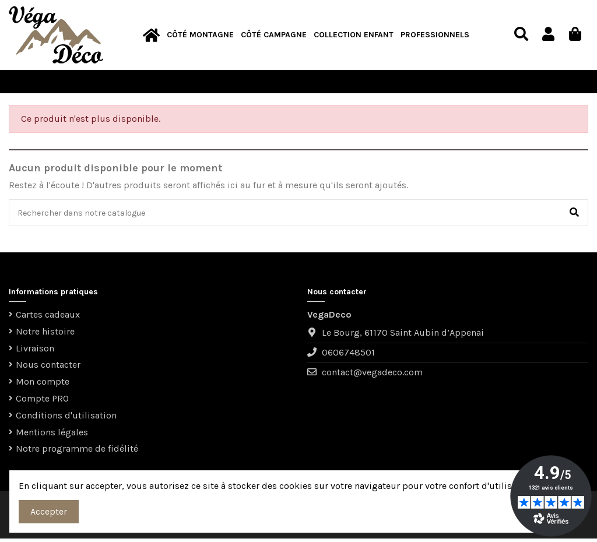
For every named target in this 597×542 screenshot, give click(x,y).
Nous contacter (48, 368)
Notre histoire (45, 334)
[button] (200, 35)
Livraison (35, 351)
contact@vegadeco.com (372, 376)
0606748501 (348, 356)
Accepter (48, 511)
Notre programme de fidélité (77, 452)
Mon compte (42, 384)
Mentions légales (52, 435)
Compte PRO (42, 401)
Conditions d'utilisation (66, 418)
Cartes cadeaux (48, 317)
